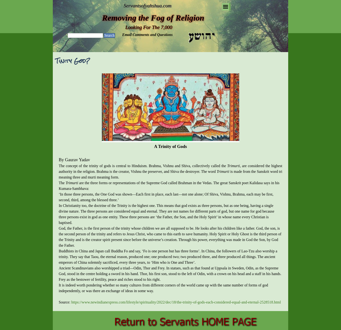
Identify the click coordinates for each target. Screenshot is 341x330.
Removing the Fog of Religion (153, 17)
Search (109, 35)
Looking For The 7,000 (148, 27)
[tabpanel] (170, 189)
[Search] (85, 35)
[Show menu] (225, 6)
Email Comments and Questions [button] (147, 35)
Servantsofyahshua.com (147, 6)
